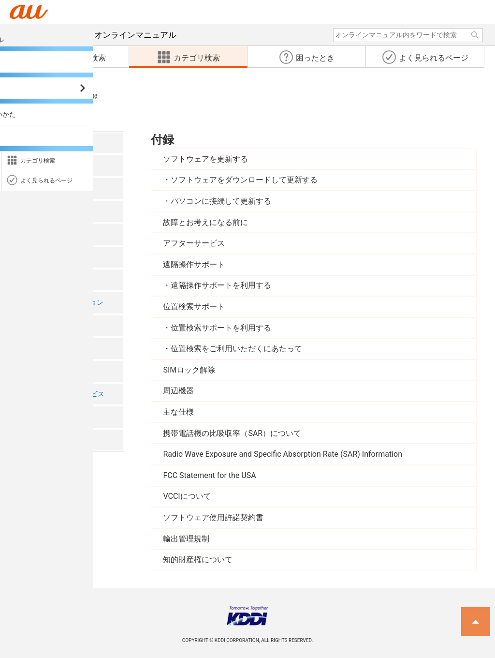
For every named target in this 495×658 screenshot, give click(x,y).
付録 (68, 96)
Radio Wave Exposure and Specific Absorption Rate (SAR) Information (282, 454)
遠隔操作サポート (194, 264)
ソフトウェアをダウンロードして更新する (244, 179)
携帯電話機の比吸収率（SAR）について (232, 433)
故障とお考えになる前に (205, 222)
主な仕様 (178, 412)
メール (32, 257)
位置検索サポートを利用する (221, 327)
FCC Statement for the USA (209, 475)
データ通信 (39, 348)
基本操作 (35, 211)
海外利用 (35, 417)
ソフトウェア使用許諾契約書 (213, 517)
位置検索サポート (194, 306)
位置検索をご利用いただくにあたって (236, 348)
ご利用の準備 (42, 188)
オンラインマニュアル (101, 35)
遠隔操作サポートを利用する (221, 285)
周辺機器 (178, 390)
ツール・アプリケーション (62, 303)
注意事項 (35, 166)
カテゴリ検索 (28, 96)
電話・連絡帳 (42, 234)
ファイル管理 (42, 325)
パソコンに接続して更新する (221, 201)
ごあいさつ (39, 142)
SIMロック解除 (189, 369)
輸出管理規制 (186, 538)
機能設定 (35, 371)
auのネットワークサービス (63, 394)
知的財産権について (198, 559)
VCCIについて (187, 496)
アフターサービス (194, 243)
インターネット (46, 280)
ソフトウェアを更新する (205, 159)
